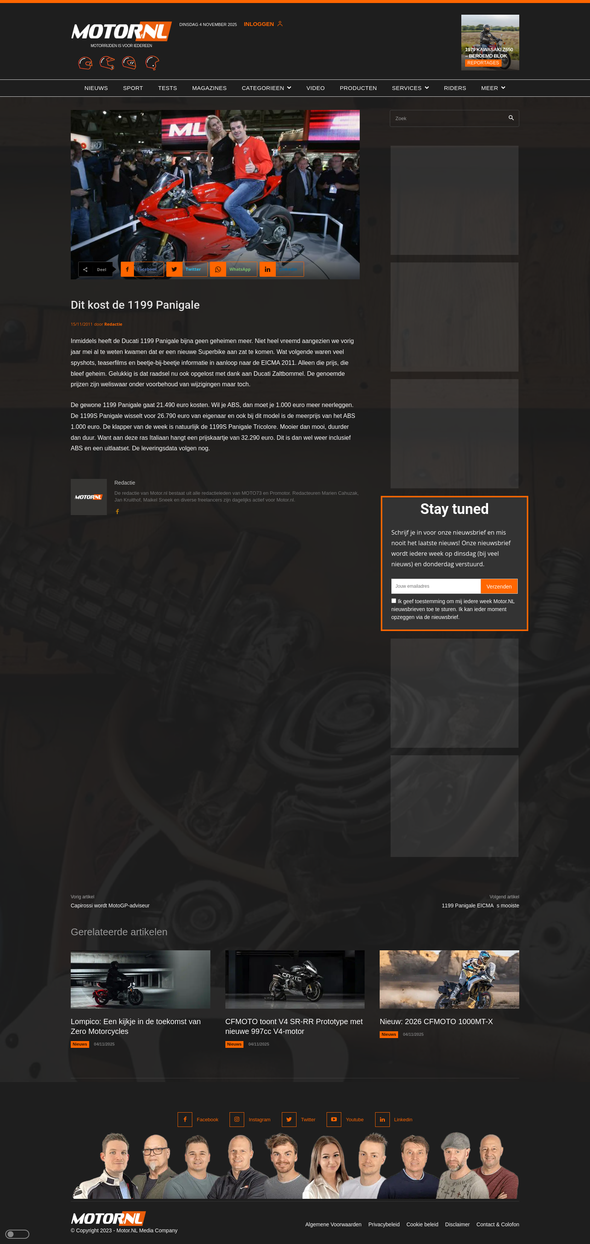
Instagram (260, 1119)
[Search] (511, 118)
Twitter (308, 1119)
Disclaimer (457, 1224)
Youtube (354, 1119)
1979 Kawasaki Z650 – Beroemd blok (489, 53)
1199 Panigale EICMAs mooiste (480, 906)
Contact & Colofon (497, 1224)
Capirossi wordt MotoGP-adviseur (110, 906)
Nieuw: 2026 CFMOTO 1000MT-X (436, 1021)
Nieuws (80, 1044)
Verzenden (499, 587)
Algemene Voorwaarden (333, 1224)
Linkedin (403, 1119)
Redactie (113, 324)
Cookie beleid (422, 1224)
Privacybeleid (384, 1224)
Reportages (483, 63)
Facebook (207, 1119)
